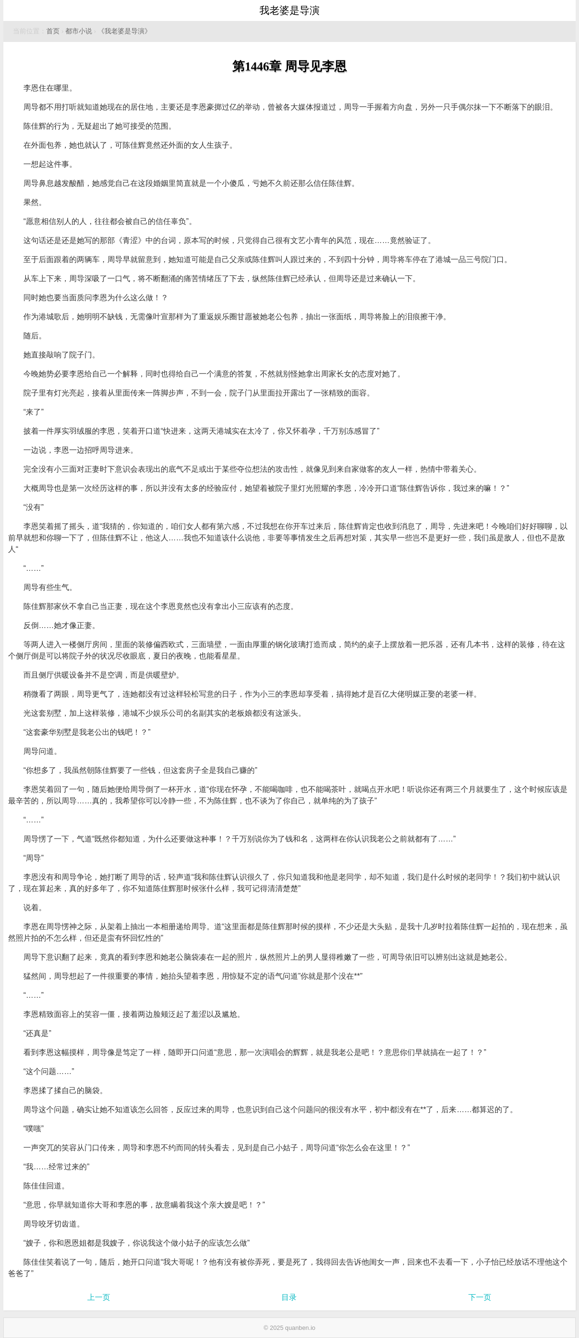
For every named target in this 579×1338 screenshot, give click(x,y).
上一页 (98, 1297)
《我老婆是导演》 (124, 31)
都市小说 (78, 31)
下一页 (479, 1297)
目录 (289, 1297)
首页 (53, 31)
